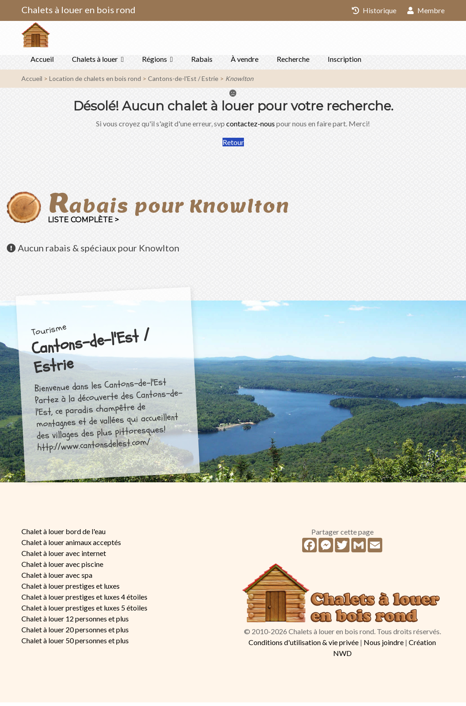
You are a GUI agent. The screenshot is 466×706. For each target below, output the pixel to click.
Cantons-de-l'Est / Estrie (183, 82)
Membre (426, 10)
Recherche (293, 62)
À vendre (244, 62)
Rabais (202, 62)
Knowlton (239, 82)
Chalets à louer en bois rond (78, 9)
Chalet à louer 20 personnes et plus (75, 633)
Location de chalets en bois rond (95, 82)
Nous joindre (384, 645)
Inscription (344, 62)
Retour (233, 145)
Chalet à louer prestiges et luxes (70, 589)
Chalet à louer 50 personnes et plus (75, 644)
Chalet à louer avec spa (56, 578)
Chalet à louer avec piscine (62, 567)
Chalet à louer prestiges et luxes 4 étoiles (84, 600)
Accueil (42, 62)
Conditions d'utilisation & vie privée (303, 645)
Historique (373, 10)
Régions (154, 62)
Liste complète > (83, 223)
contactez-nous (250, 127)
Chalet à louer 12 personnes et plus (75, 622)
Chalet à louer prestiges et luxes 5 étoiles (84, 611)
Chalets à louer (95, 62)
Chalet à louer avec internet (63, 556)
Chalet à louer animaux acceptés (71, 545)
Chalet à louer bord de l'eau (63, 535)
